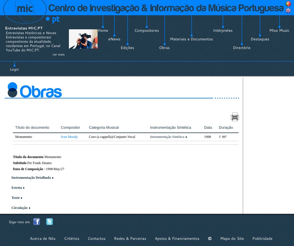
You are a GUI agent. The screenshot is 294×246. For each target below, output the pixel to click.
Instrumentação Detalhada (31, 178)
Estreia (16, 188)
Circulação (19, 208)
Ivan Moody (69, 137)
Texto (15, 198)
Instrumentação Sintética (167, 137)
